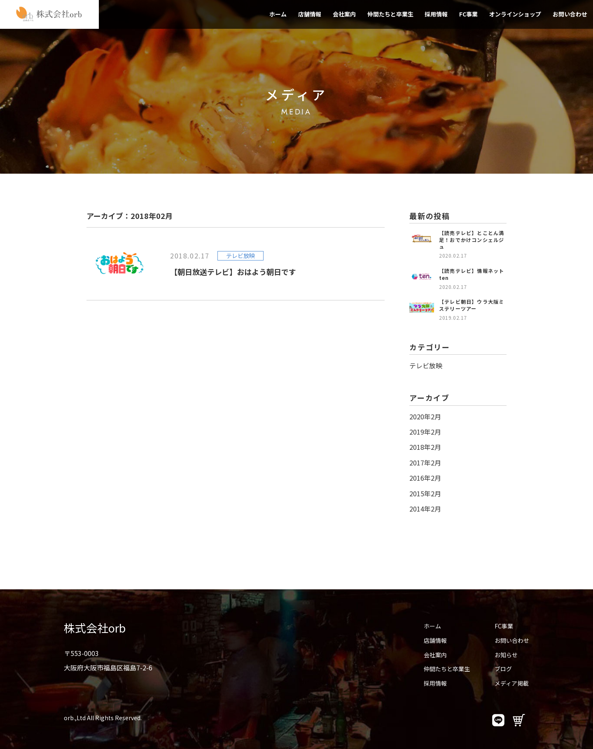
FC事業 (468, 14)
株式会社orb (95, 628)
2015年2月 (425, 493)
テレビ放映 (425, 365)
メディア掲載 (512, 683)
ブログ (503, 669)
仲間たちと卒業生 (390, 14)
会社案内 (344, 14)
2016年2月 (425, 478)
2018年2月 (425, 447)
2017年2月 (425, 463)
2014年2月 (425, 509)
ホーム (278, 14)
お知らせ (506, 655)
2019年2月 (425, 432)
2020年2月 (425, 416)
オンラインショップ (515, 14)
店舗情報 (309, 14)
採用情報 (436, 14)
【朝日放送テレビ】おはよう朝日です (233, 271)
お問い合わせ (570, 14)
